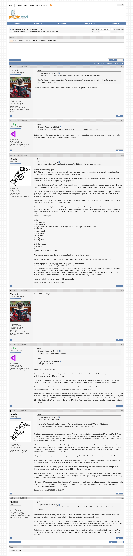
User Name (96, 29)
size (20, 550)
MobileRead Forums (18, 29)
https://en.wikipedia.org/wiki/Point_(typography (52, 389)
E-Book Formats (32, 29)
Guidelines (38, 24)
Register (16, 24)
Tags (11, 547)
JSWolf (14, 70)
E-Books (62, 24)
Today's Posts (89, 24)
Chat (32, 5)
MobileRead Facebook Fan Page (44, 41)
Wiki (26, 5)
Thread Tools (99, 63)
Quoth (13, 159)
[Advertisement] (66, 50)
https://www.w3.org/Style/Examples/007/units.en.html (54, 266)
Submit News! (41, 5)
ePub (40, 29)
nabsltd (14, 501)
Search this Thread (114, 63)
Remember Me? (117, 29)
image (12, 550)
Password (95, 32)
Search (115, 24)
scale (16, 550)
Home (11, 5)
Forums (19, 5)
